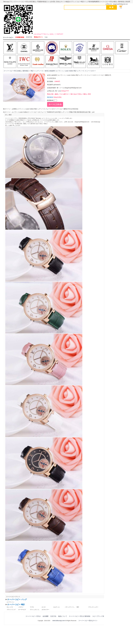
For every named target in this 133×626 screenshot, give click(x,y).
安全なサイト (38, 37)
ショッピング (122, 6)
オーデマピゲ (22, 609)
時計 (32, 71)
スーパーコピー (8, 37)
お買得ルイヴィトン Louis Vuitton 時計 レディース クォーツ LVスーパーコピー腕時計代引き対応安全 (45, 109)
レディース (39, 71)
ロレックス (10, 607)
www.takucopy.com (58, 620)
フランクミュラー (93, 607)
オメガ (43, 607)
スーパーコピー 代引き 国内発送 (79, 616)
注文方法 (29, 37)
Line (46, 37)
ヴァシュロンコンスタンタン (35, 609)
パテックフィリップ (70, 607)
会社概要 (45, 616)
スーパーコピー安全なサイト (88, 620)
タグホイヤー (45, 609)
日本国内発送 (19, 37)
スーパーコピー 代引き (33, 616)
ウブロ (32, 607)
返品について (62, 616)
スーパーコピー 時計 (16, 604)
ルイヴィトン (10, 602)
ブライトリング (11, 609)
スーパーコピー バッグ (17, 599)
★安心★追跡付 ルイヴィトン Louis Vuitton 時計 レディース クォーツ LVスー (70, 71)
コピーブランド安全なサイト (101, 616)
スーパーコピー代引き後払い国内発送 (16, 71)
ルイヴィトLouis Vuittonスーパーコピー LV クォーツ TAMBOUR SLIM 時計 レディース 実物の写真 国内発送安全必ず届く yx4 (53, 112)
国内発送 (50, 97)
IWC (78, 607)
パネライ (20, 607)
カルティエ (56, 607)
